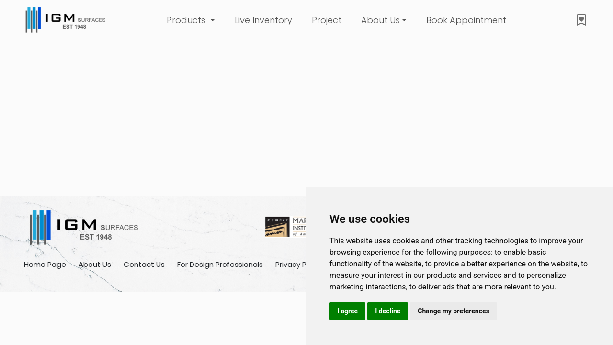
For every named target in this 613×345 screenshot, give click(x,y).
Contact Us (144, 264)
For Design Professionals (220, 264)
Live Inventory (263, 20)
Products (187, 20)
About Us (380, 20)
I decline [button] (387, 311)
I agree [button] (347, 311)
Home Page (45, 264)
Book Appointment (466, 20)
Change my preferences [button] (453, 311)
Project (326, 20)
